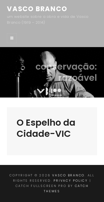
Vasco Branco (37, 8)
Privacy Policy (71, 180)
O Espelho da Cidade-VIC (46, 128)
